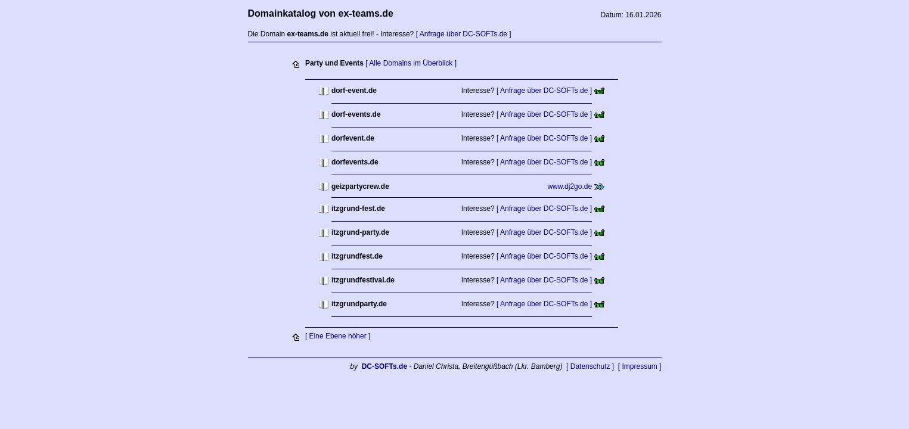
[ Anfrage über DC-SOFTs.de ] (463, 34)
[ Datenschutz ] (590, 366)
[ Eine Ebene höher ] (337, 336)
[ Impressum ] (640, 366)
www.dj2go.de (569, 186)
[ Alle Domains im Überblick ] (411, 63)
